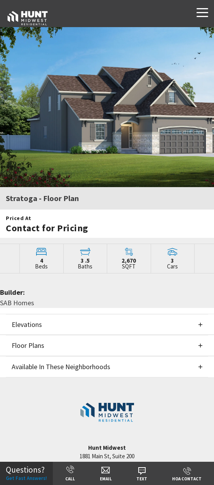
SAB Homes (17, 302)
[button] (107, 324)
